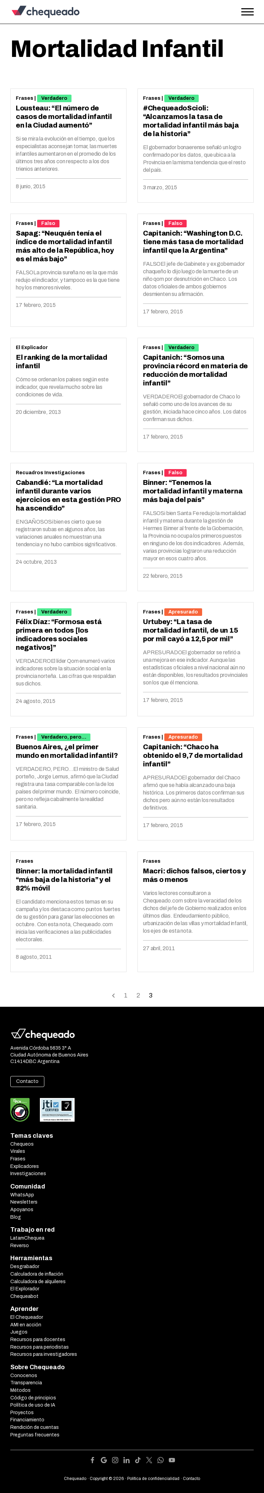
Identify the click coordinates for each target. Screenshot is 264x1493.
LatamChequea (27, 1238)
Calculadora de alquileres (38, 1281)
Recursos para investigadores (43, 1354)
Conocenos (23, 1375)
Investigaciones (28, 1173)
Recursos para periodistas (39, 1347)
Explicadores (24, 1166)
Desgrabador (24, 1266)
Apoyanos (21, 1209)
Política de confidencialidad (153, 1478)
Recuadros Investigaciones (50, 472)
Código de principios (33, 1397)
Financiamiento (27, 1419)
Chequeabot (24, 1296)
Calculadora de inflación (36, 1274)
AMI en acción (25, 1324)
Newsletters (23, 1202)
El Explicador (32, 347)
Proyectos (22, 1412)
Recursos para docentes (37, 1339)
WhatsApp (22, 1194)
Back (113, 995)
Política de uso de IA (32, 1405)
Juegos (19, 1332)
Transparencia (26, 1382)
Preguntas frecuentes (34, 1434)
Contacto (27, 1081)
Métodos (20, 1390)
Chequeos (22, 1144)
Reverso (19, 1245)
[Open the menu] (247, 12)
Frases (24, 98)
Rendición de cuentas (34, 1427)
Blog (15, 1217)
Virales (17, 1151)
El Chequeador (26, 1317)
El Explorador (24, 1288)
